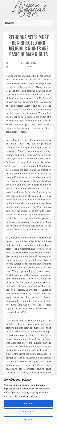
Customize (28, 411)
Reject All (28, 419)
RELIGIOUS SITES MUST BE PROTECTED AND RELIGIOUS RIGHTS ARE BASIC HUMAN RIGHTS (28, 45)
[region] (28, 400)
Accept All (29, 403)
